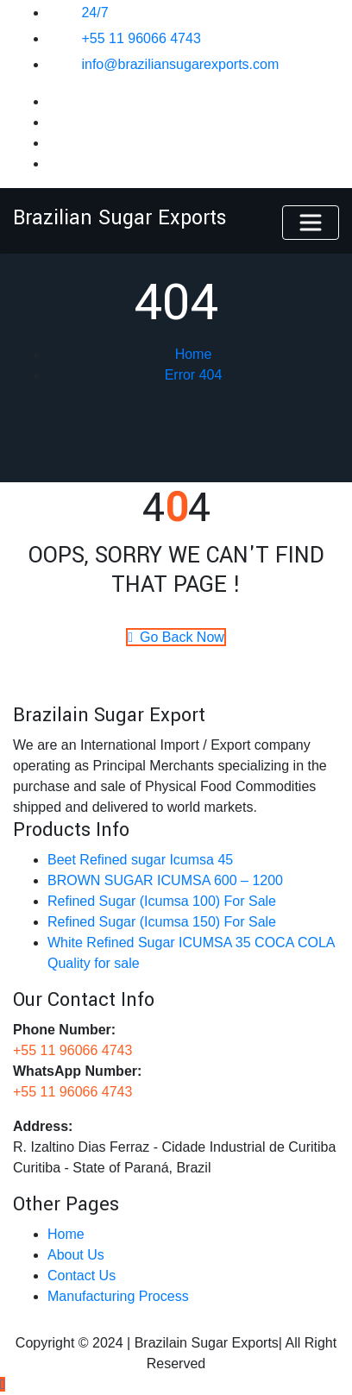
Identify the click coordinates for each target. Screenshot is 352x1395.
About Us (75, 1254)
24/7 (94, 12)
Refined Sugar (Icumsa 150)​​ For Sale (161, 921)
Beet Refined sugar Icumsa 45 (140, 859)
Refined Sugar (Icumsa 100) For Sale (161, 901)
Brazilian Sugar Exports (120, 218)
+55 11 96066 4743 (140, 38)
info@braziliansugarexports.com (180, 64)
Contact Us (81, 1275)
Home (193, 354)
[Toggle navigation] (310, 222)
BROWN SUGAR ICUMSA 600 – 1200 (165, 880)
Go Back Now (176, 637)
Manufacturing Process (118, 1296)
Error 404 (194, 375)
